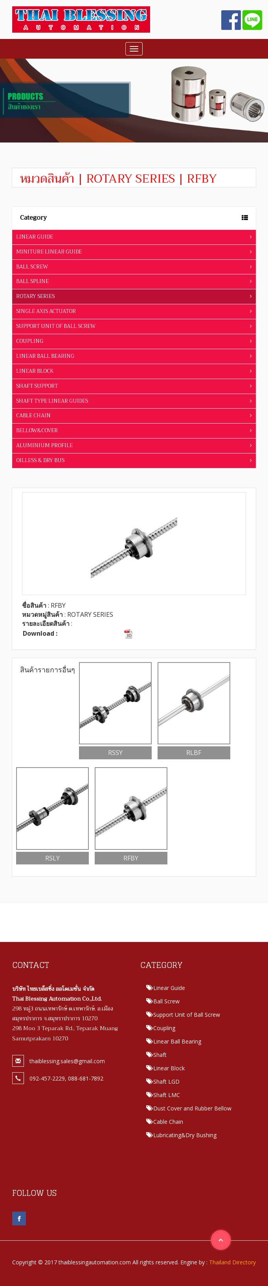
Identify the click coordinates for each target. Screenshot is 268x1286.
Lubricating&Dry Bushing (185, 1135)
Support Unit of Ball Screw (186, 1014)
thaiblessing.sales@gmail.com (67, 1061)
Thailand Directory (232, 1262)
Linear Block (169, 1068)
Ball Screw (166, 1001)
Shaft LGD (166, 1081)
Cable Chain (168, 1121)
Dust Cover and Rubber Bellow (192, 1108)
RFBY (130, 858)
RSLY (52, 858)
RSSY (115, 752)
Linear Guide (169, 988)
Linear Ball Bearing (177, 1041)
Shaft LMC (166, 1095)
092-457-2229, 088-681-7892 (66, 1078)
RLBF (193, 752)
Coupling (164, 1028)
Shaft (160, 1054)
